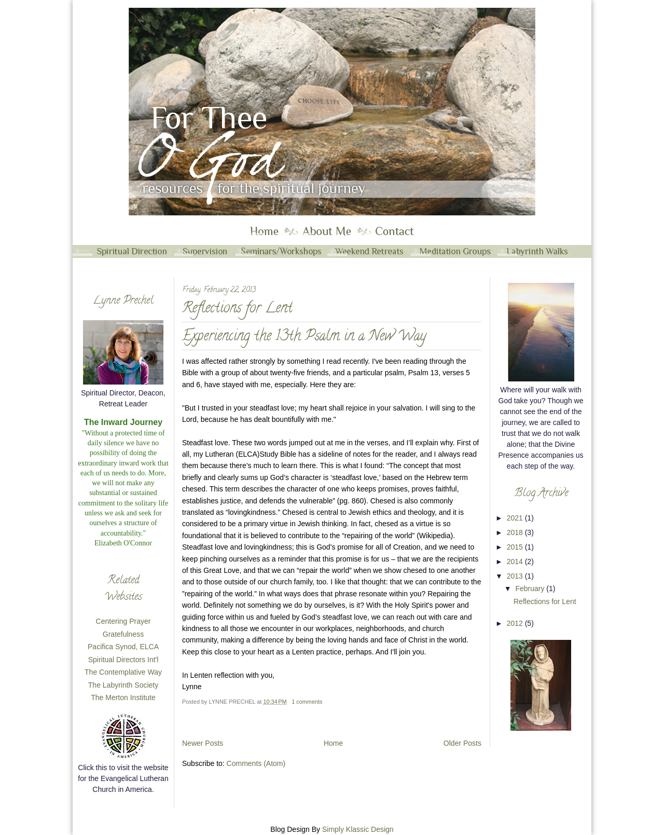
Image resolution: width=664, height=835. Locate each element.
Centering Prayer (123, 621)
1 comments (307, 702)
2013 (516, 576)
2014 (516, 561)
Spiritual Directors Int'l (123, 659)
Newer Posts (202, 743)
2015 (516, 547)
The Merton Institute (123, 697)
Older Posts (462, 743)
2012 (516, 623)
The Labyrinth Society (123, 685)
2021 (516, 518)
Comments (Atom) (256, 763)
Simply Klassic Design (358, 829)
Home (333, 743)
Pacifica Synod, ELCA (123, 646)
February (530, 588)
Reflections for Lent (237, 309)
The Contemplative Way (123, 672)
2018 (516, 532)
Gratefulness (123, 634)
